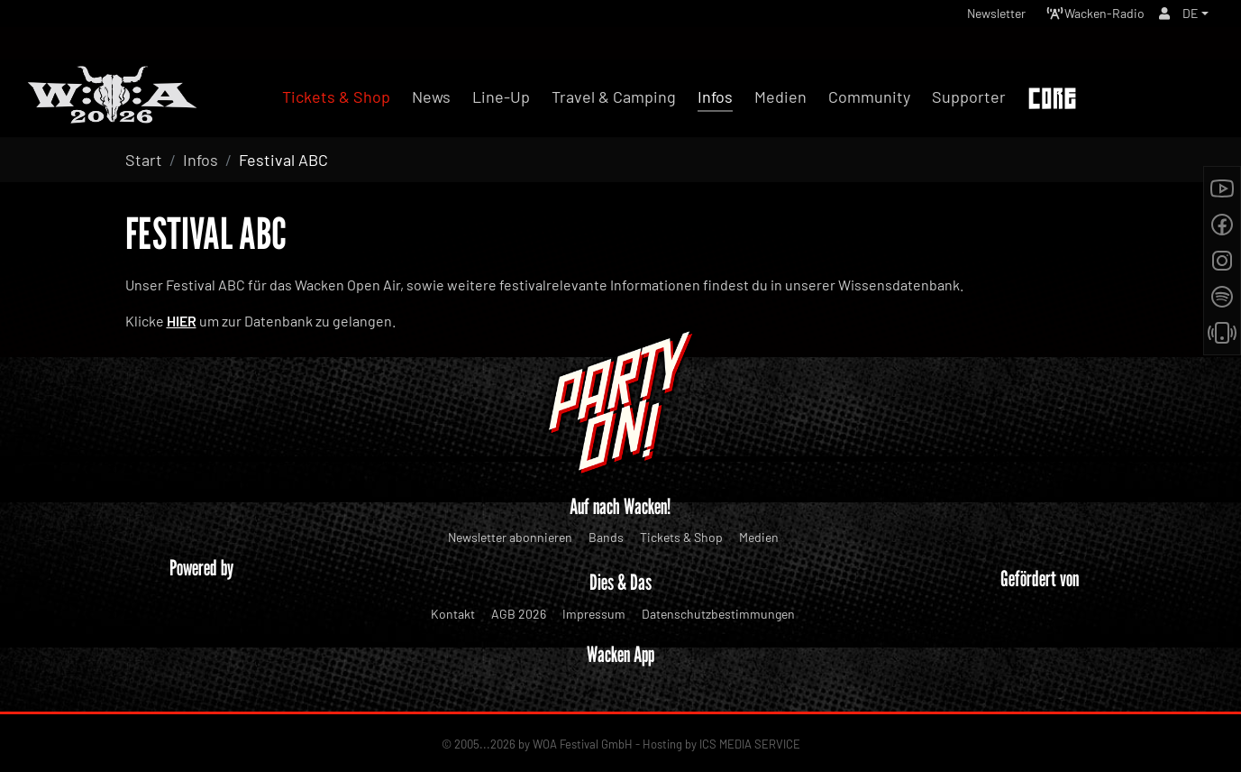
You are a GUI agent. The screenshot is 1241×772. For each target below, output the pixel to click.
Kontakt (453, 613)
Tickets (1168, 100)
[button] (1194, 17)
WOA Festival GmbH (583, 744)
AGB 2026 (518, 613)
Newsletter (970, 17)
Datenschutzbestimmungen (718, 613)
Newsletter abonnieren (510, 537)
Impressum (593, 613)
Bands (606, 537)
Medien (759, 537)
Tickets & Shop (681, 537)
